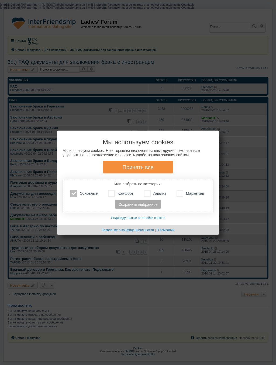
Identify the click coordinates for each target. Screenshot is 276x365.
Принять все (137, 167)
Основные (84, 193)
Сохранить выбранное (138, 204)
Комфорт (120, 193)
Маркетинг (190, 193)
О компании (165, 230)
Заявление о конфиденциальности (128, 230)
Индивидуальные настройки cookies (138, 218)
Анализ (155, 193)
